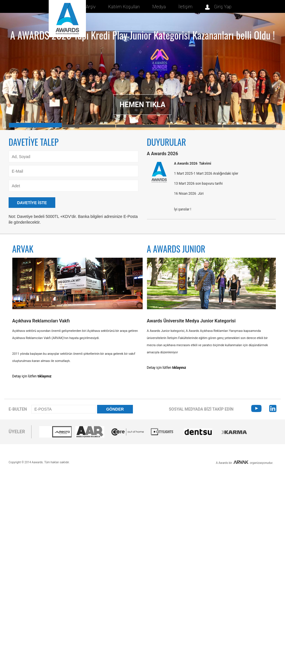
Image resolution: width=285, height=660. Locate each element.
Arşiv (91, 6)
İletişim (185, 6)
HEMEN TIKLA (142, 105)
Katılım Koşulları (124, 6)
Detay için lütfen (32, 376)
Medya (159, 6)
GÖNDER (115, 409)
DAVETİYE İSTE (32, 202)
